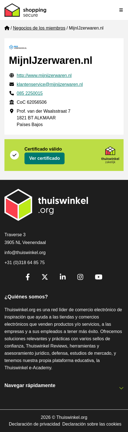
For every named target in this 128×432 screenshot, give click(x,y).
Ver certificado (44, 158)
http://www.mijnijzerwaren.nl (44, 75)
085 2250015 (30, 93)
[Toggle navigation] (121, 10)
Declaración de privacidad (34, 424)
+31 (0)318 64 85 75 (24, 262)
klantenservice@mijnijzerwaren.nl (50, 84)
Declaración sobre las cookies (92, 424)
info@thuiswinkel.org (25, 252)
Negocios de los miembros (39, 28)
